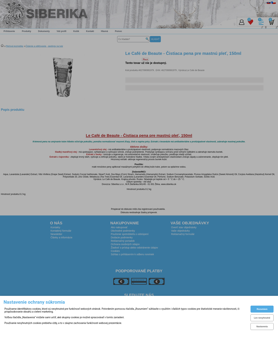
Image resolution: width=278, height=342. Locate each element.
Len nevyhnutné (262, 318)
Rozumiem (262, 309)
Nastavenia (262, 326)
